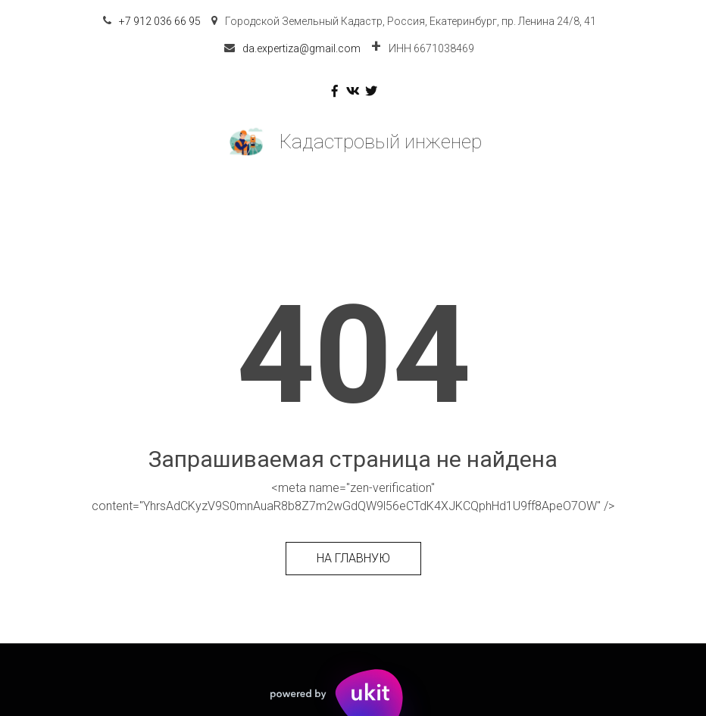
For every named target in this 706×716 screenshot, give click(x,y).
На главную (353, 558)
